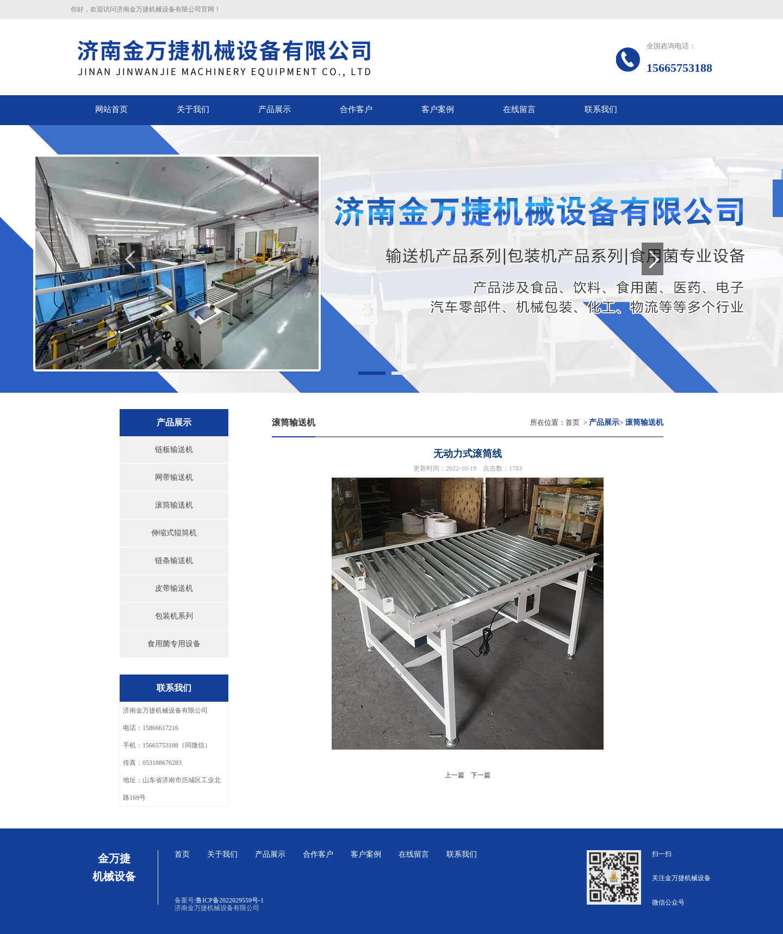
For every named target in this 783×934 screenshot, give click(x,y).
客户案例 (366, 854)
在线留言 (414, 854)
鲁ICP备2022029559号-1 (230, 900)
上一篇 (454, 775)
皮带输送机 (174, 588)
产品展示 (270, 854)
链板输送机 (174, 450)
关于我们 (222, 854)
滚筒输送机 (174, 505)
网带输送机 (174, 477)
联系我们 (461, 854)
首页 (573, 422)
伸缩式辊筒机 (174, 533)
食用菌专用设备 (174, 644)
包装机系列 (174, 616)
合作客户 (318, 854)
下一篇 (480, 775)
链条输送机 (174, 560)
